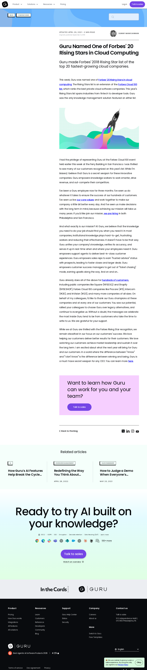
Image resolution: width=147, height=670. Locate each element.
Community (40, 630)
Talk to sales (137, 4)
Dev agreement (33, 668)
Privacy (47, 668)
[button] (17, 4)
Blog (37, 633)
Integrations (13, 622)
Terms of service (15, 668)
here (130, 361)
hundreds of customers (115, 280)
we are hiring (111, 213)
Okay (139, 662)
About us (92, 618)
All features (12, 626)
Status (64, 618)
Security (65, 622)
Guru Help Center (69, 614)
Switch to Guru (95, 633)
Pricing (63, 4)
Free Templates (95, 637)
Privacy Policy (123, 665)
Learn (37, 614)
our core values (85, 199)
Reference (39, 622)
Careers (92, 614)
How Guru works (15, 618)
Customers (39, 618)
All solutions (13, 630)
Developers (40, 626)
